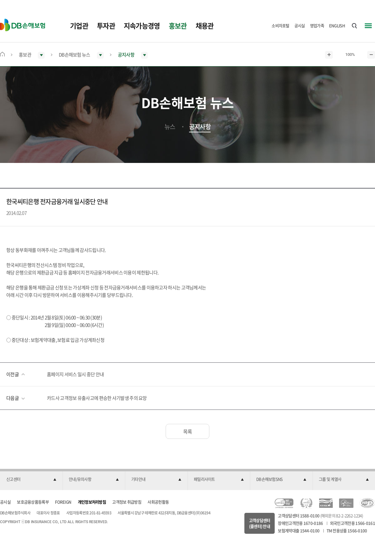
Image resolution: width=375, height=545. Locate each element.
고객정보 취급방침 (126, 502)
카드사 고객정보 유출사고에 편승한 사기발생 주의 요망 (97, 398)
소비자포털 (280, 25)
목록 (187, 431)
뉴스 (169, 126)
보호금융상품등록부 (33, 502)
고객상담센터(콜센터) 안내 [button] (259, 523)
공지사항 (200, 126)
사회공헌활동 (158, 502)
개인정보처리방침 (92, 502)
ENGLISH (337, 25)
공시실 (299, 25)
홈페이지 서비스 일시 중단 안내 (75, 374)
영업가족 (317, 25)
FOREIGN (63, 502)
